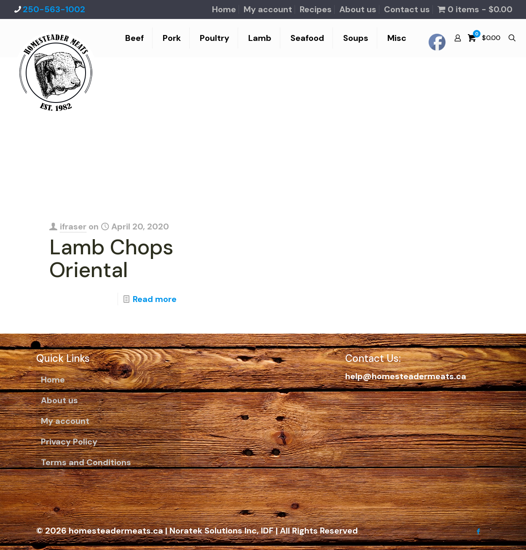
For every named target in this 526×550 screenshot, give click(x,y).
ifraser (73, 226)
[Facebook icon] (478, 531)
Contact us (407, 9)
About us (357, 9)
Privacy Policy (69, 441)
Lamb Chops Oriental (111, 258)
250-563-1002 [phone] (54, 9)
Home (224, 9)
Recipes (316, 9)
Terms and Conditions (86, 462)
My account (268, 9)
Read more (155, 299)
